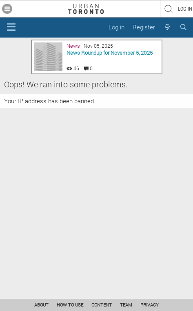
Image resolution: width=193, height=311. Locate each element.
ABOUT (41, 305)
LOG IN (185, 8)
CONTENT (101, 305)
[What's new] (167, 27)
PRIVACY (149, 305)
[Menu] (11, 27)
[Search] (183, 27)
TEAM (126, 305)
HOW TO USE (70, 305)
